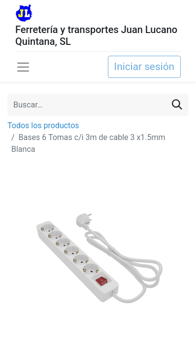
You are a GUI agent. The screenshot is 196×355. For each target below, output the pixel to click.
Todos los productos (43, 125)
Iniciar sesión (144, 66)
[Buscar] (177, 105)
